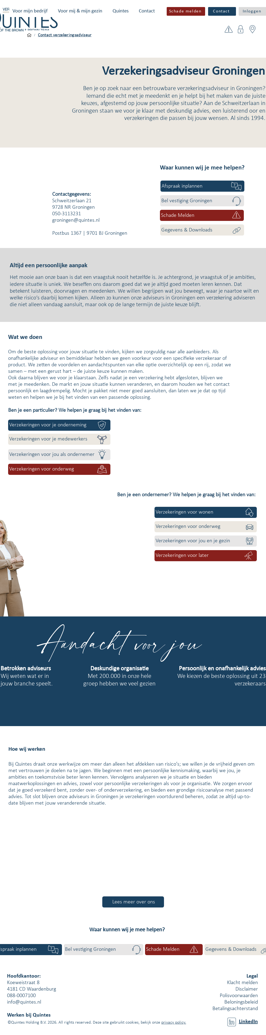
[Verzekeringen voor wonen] (206, 512)
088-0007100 (21, 995)
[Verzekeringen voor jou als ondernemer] (59, 454)
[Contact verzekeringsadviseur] (64, 35)
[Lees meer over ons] (133, 901)
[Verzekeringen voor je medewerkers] (59, 439)
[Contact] (222, 11)
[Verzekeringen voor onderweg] (59, 469)
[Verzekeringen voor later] (206, 555)
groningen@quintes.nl (76, 220)
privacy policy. (173, 1022)
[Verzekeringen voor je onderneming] (59, 425)
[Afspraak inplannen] (202, 186)
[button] (30, 11)
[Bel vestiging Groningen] (202, 200)
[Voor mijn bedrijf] (29, 35)
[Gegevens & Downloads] (202, 230)
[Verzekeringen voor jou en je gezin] (206, 541)
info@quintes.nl (24, 1002)
